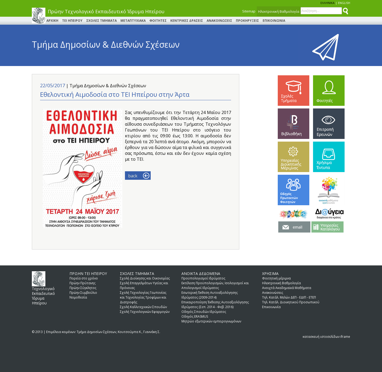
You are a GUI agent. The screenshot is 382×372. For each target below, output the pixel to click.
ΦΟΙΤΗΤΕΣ (158, 20)
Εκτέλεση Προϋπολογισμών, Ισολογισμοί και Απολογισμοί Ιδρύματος (215, 285)
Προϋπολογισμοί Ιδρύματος (203, 278)
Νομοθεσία (78, 297)
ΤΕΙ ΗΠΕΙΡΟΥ (72, 20)
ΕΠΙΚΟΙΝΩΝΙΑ (274, 20)
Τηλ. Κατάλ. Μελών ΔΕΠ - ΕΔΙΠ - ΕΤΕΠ (289, 297)
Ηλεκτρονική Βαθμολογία (278, 11)
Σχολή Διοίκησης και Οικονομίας (145, 278)
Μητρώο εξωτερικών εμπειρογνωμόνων (211, 321)
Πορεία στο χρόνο (84, 278)
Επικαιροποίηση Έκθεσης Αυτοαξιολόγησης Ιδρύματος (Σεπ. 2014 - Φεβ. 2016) (215, 304)
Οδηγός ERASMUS (194, 316)
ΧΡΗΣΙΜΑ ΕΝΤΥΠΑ (329, 157)
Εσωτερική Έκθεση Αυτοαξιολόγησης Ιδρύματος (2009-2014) (209, 295)
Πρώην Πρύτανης (83, 283)
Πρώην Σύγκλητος (83, 288)
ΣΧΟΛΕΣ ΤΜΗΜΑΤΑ (101, 20)
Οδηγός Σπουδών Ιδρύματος (203, 311)
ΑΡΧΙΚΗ (52, 20)
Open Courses (329, 190)
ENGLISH (344, 3)
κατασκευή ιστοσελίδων (321, 336)
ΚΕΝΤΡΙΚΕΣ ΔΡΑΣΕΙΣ (186, 20)
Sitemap (248, 11)
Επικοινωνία (271, 307)
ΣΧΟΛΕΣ (293, 90)
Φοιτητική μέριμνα (276, 278)
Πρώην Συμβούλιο (83, 292)
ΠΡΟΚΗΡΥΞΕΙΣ (247, 20)
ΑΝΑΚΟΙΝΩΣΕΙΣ (219, 20)
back (132, 176)
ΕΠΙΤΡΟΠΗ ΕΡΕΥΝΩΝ (329, 123)
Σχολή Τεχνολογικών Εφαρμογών (145, 311)
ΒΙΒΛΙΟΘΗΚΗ (293, 123)
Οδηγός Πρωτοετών (293, 190)
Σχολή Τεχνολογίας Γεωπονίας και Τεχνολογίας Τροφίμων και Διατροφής (143, 297)
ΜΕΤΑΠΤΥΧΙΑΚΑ (133, 20)
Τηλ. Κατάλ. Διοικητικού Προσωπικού (290, 302)
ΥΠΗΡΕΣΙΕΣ (293, 157)
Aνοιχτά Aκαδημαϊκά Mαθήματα (286, 288)
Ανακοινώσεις (272, 292)
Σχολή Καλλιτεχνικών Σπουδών (143, 307)
